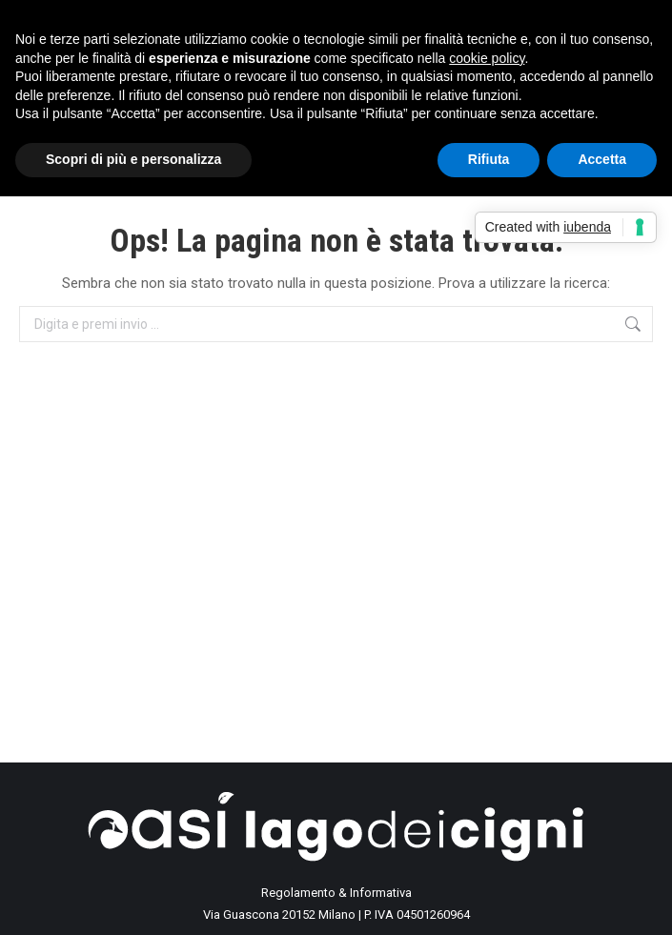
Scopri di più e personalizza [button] (133, 159)
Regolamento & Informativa (336, 892)
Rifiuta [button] (489, 159)
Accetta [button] (602, 159)
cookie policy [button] (486, 58)
